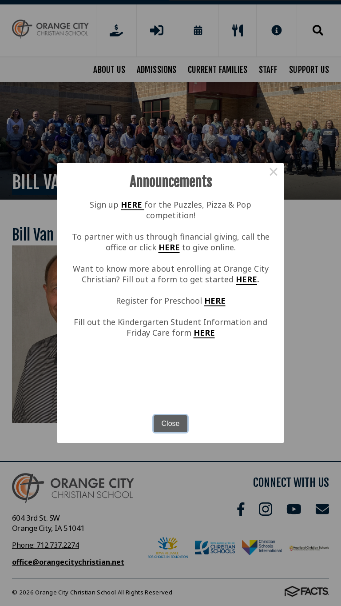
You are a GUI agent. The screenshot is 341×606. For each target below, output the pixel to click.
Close (171, 423)
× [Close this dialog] (273, 173)
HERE (132, 204)
